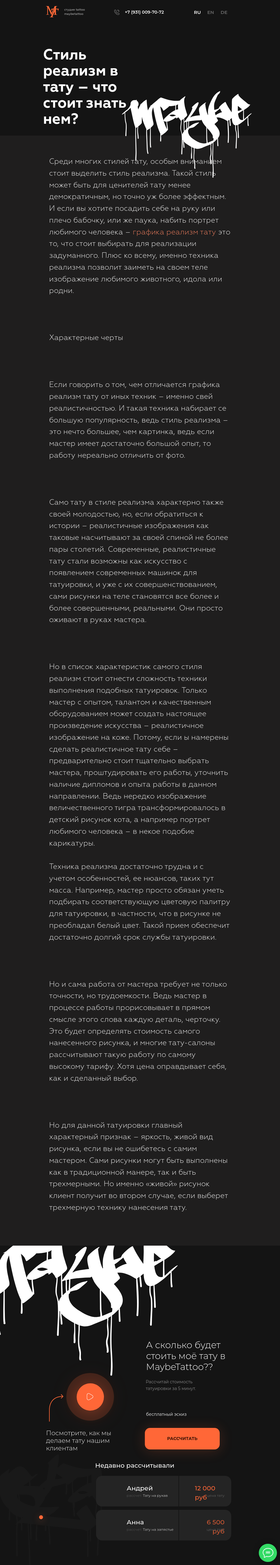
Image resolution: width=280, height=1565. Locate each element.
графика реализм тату (174, 232)
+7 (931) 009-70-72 (144, 12)
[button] (90, 1396)
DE (224, 12)
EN (210, 12)
